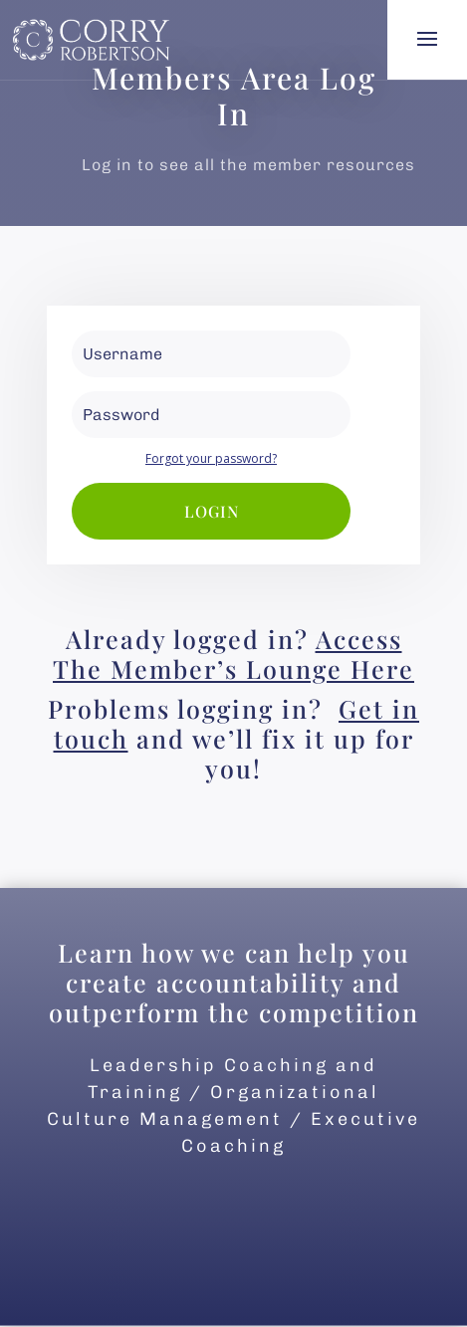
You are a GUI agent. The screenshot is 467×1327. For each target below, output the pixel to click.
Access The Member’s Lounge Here (233, 653)
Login (211, 511)
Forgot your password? (211, 458)
